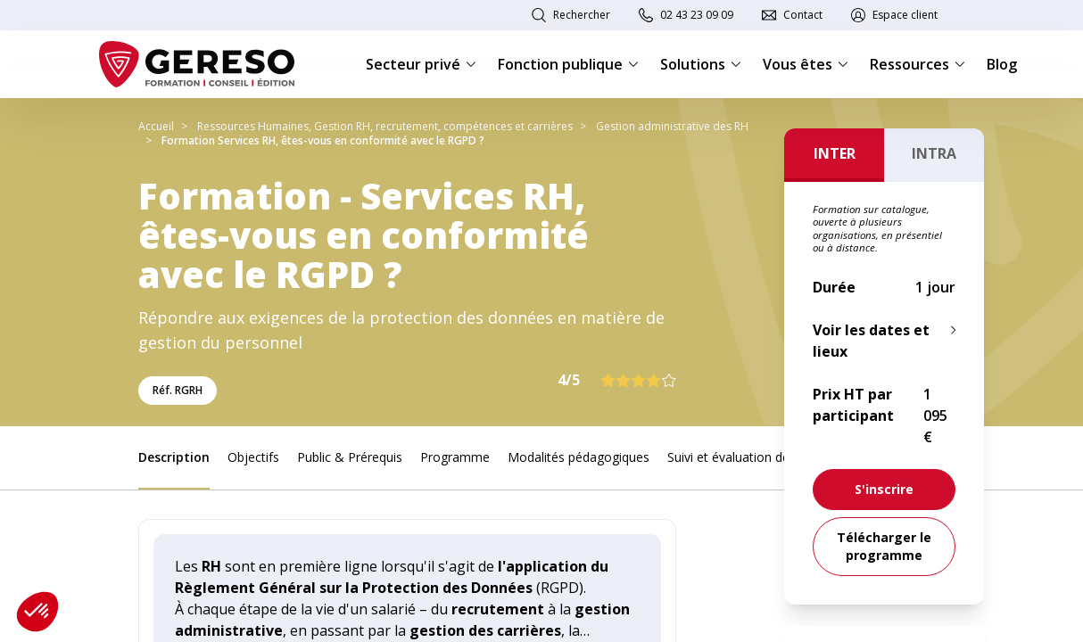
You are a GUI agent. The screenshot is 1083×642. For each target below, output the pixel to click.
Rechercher (581, 14)
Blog (1002, 64)
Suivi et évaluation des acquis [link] (751, 457)
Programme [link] (455, 457)
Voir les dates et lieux (871, 340)
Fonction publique (568, 64)
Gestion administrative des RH (672, 126)
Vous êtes (805, 64)
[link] (884, 489)
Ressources (917, 64)
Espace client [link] (905, 14)
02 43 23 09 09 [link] (696, 14)
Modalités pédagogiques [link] (578, 457)
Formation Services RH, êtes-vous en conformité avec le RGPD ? (322, 140)
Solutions (700, 64)
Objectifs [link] (253, 457)
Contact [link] (803, 14)
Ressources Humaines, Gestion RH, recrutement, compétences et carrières (385, 126)
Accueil (156, 126)
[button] (37, 611)
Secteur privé (421, 64)
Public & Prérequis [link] (349, 457)
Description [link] (174, 457)
